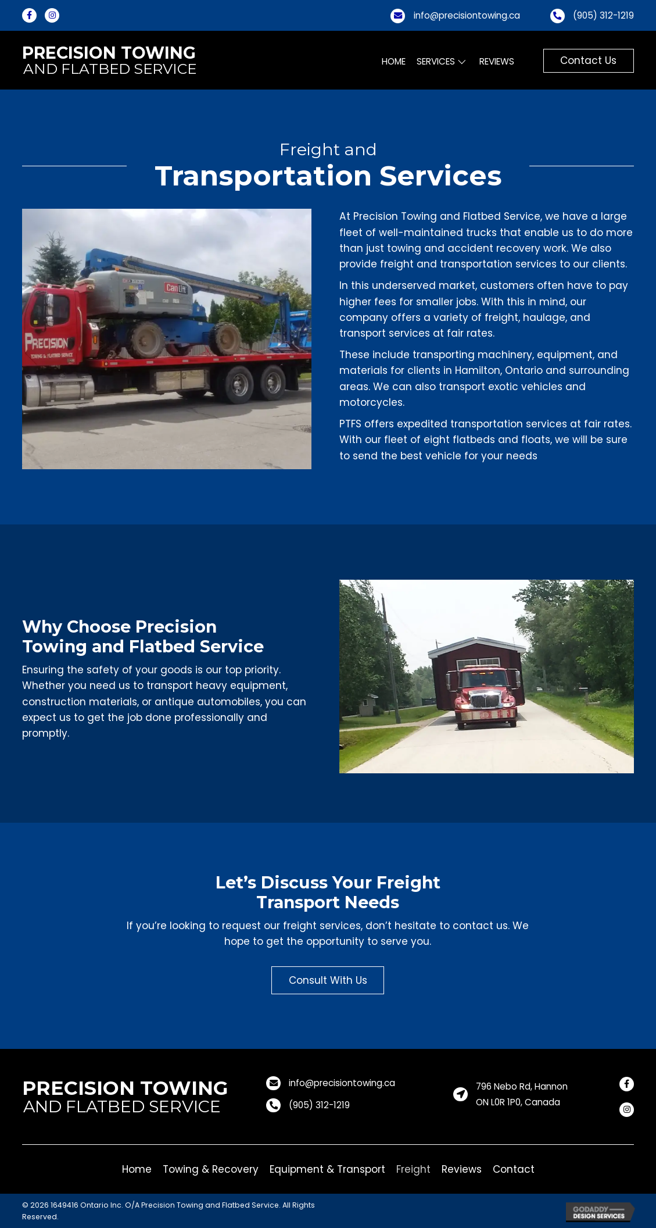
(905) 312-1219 (603, 15)
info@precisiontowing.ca (467, 15)
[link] (394, 61)
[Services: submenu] (461, 61)
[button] (588, 61)
